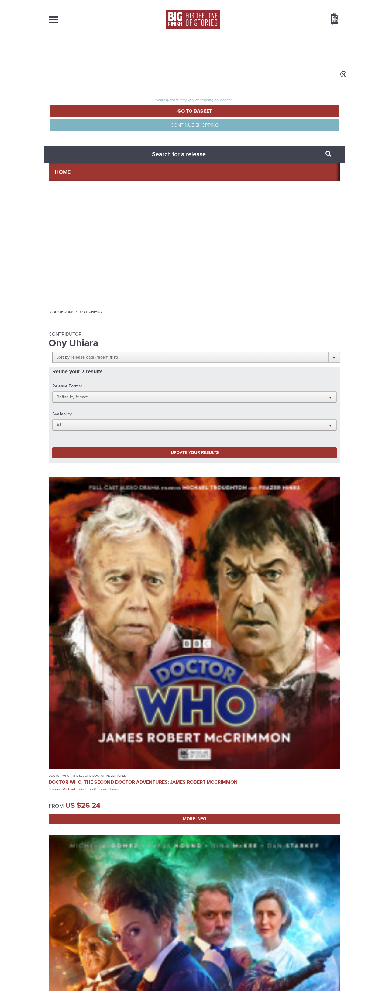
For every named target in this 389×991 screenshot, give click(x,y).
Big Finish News (77, 760)
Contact (327, 48)
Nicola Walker (250, 287)
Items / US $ (302, 19)
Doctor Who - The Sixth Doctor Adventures (226, 425)
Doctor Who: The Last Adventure (228, 436)
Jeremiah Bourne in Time (155, 429)
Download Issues (326, 934)
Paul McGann (224, 287)
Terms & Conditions (177, 975)
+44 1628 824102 (157, 923)
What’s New (180, 48)
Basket (330, 19)
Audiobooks (107, 78)
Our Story (332, 923)
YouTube (275, 702)
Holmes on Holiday (282, 771)
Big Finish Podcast (261, 707)
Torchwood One (62, 423)
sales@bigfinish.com (151, 928)
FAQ (336, 929)
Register (326, 4)
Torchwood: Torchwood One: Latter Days (80, 435)
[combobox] (285, 35)
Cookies (152, 975)
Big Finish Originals (139, 423)
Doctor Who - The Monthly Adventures (71, 574)
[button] (224, 118)
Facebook (221, 702)
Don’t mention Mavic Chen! (143, 832)
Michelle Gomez (151, 278)
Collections (131, 48)
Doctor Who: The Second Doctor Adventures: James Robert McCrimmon (74, 283)
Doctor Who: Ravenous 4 (230, 277)
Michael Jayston (249, 446)
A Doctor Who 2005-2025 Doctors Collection (141, 776)
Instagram (256, 702)
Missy (128, 264)
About (292, 48)
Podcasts (255, 48)
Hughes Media (80, 982)
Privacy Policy (61, 729)
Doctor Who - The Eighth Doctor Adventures (227, 266)
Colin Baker (222, 446)
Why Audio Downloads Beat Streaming (287, 837)
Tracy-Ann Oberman (78, 447)
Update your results (144, 168)
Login (307, 4)
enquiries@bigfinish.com (206, 928)
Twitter (239, 702)
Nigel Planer (148, 436)
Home (84, 78)
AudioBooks (81, 48)
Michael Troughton (77, 298)
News (219, 48)
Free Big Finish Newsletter (7, 136)
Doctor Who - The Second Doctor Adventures (77, 266)
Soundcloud (301, 702)
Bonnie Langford (98, 595)
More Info (81, 333)
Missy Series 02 (143, 270)
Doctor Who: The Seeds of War (79, 586)
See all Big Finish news (309, 761)
